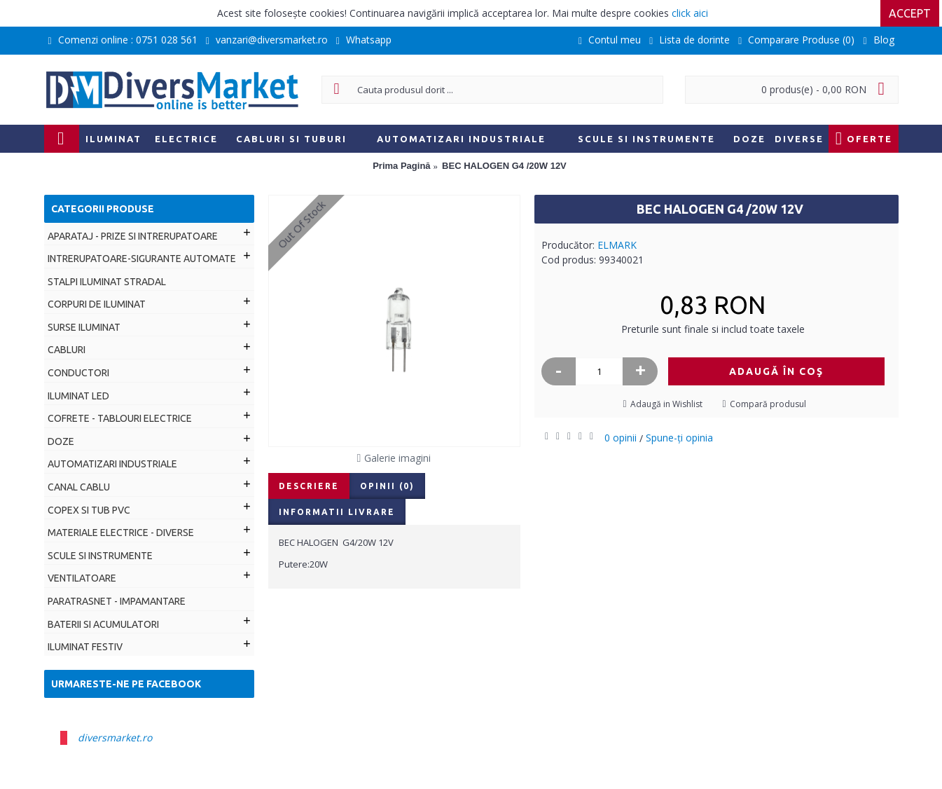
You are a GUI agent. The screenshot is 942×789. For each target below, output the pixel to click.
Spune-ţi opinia (679, 437)
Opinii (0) (387, 485)
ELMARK (617, 245)
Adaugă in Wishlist (666, 404)
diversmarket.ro (115, 737)
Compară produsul (768, 404)
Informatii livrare (337, 511)
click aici (690, 13)
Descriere (309, 485)
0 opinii (620, 437)
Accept (913, 13)
